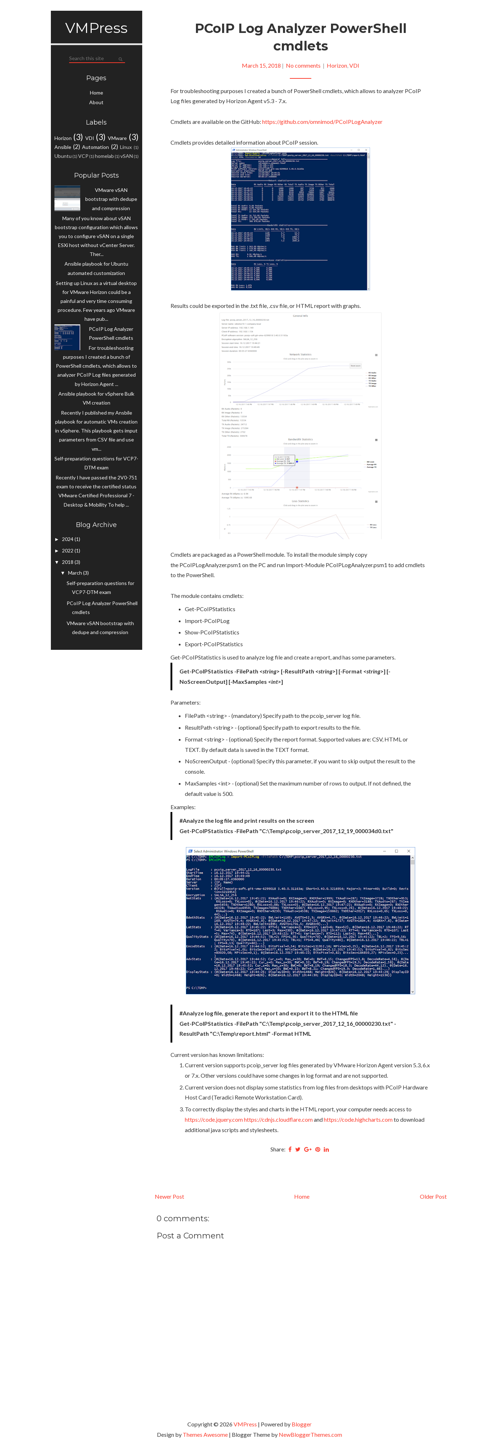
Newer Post (169, 1196)
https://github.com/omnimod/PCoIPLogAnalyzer (322, 121)
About (96, 102)
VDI (89, 138)
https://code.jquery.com (214, 1119)
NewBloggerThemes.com (310, 1434)
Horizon (63, 138)
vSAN (126, 156)
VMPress (96, 28)
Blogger (302, 1424)
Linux (126, 147)
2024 (68, 539)
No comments (304, 65)
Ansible (62, 147)
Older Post (433, 1196)
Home (96, 93)
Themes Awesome (205, 1434)
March (75, 573)
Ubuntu (63, 156)
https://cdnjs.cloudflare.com (278, 1119)
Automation (95, 147)
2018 (68, 562)
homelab (104, 156)
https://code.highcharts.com (358, 1119)
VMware (117, 138)
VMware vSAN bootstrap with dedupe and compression (111, 199)
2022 (68, 550)
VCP (83, 156)
